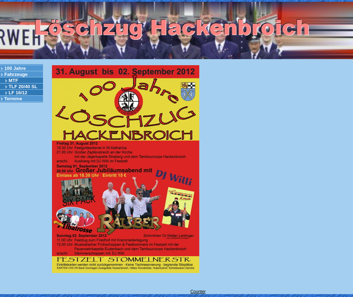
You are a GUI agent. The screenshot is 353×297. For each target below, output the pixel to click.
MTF (13, 80)
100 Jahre (15, 68)
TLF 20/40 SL (23, 86)
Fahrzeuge (16, 74)
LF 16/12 (18, 92)
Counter (198, 291)
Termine (13, 98)
